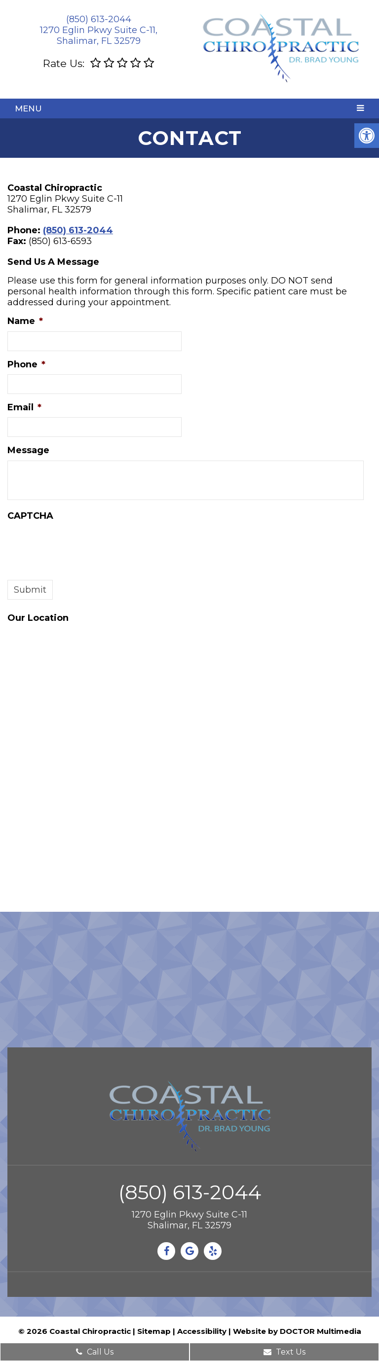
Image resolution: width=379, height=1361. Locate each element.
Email (24, 407)
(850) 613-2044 (98, 19)
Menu (28, 108)
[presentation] (82, 545)
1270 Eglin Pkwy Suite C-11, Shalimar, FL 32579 (98, 35)
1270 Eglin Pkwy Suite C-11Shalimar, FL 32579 (189, 1220)
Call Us (95, 1352)
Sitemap (154, 1331)
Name (25, 321)
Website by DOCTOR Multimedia (297, 1331)
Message (28, 450)
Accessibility (202, 1331)
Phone (26, 364)
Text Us (284, 1352)
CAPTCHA (30, 515)
